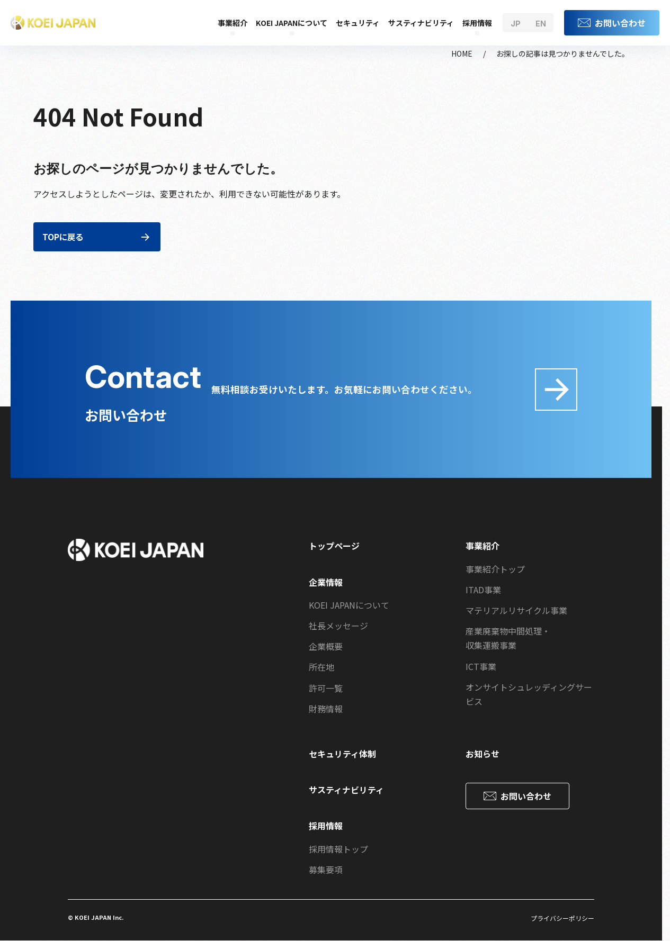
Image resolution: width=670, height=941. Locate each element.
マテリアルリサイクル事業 (516, 610)
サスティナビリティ (421, 22)
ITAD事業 (483, 589)
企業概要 (326, 646)
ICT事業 (481, 666)
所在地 (321, 666)
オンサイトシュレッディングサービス (529, 694)
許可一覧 (326, 688)
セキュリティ (358, 22)
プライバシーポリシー (562, 917)
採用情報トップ (338, 849)
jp (516, 23)
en (540, 23)
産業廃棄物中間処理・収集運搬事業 (508, 638)
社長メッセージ (338, 625)
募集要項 (326, 869)
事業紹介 (232, 22)
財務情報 (326, 708)
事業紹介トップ (495, 569)
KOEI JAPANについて (291, 22)
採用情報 (477, 22)
